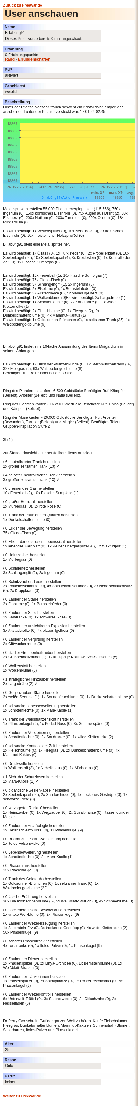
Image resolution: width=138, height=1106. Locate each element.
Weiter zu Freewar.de (22, 1096)
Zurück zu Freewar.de (22, 5)
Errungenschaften (34, 59)
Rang (10, 59)
